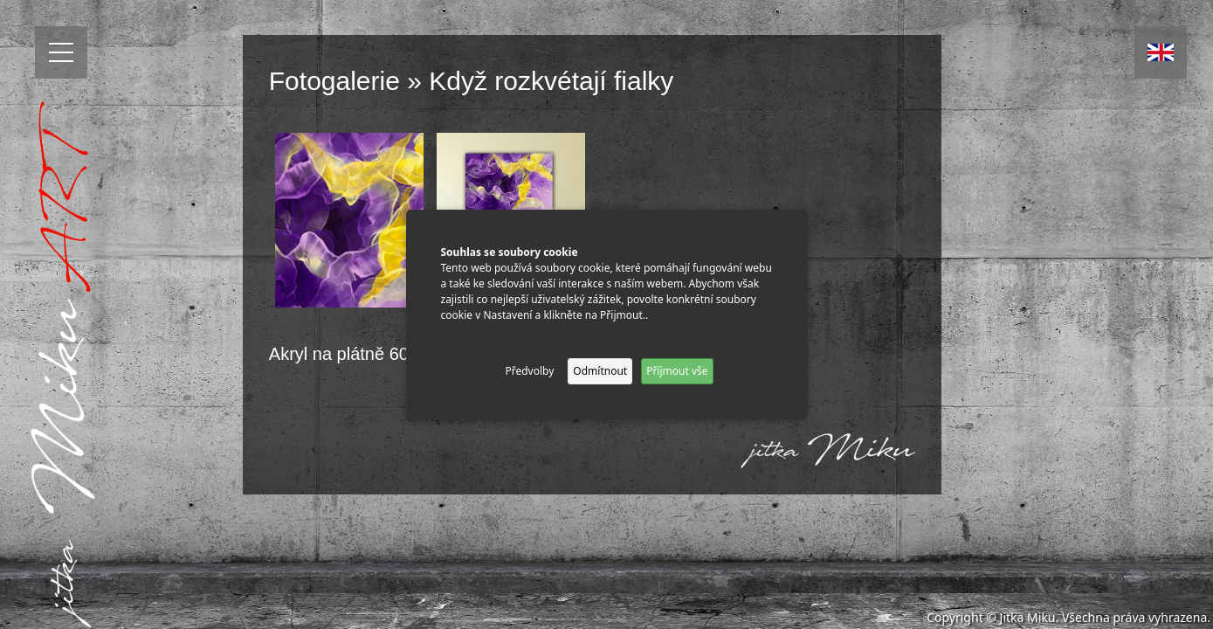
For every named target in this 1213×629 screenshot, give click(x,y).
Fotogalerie (334, 80)
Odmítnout (600, 370)
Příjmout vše (676, 370)
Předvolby (529, 370)
